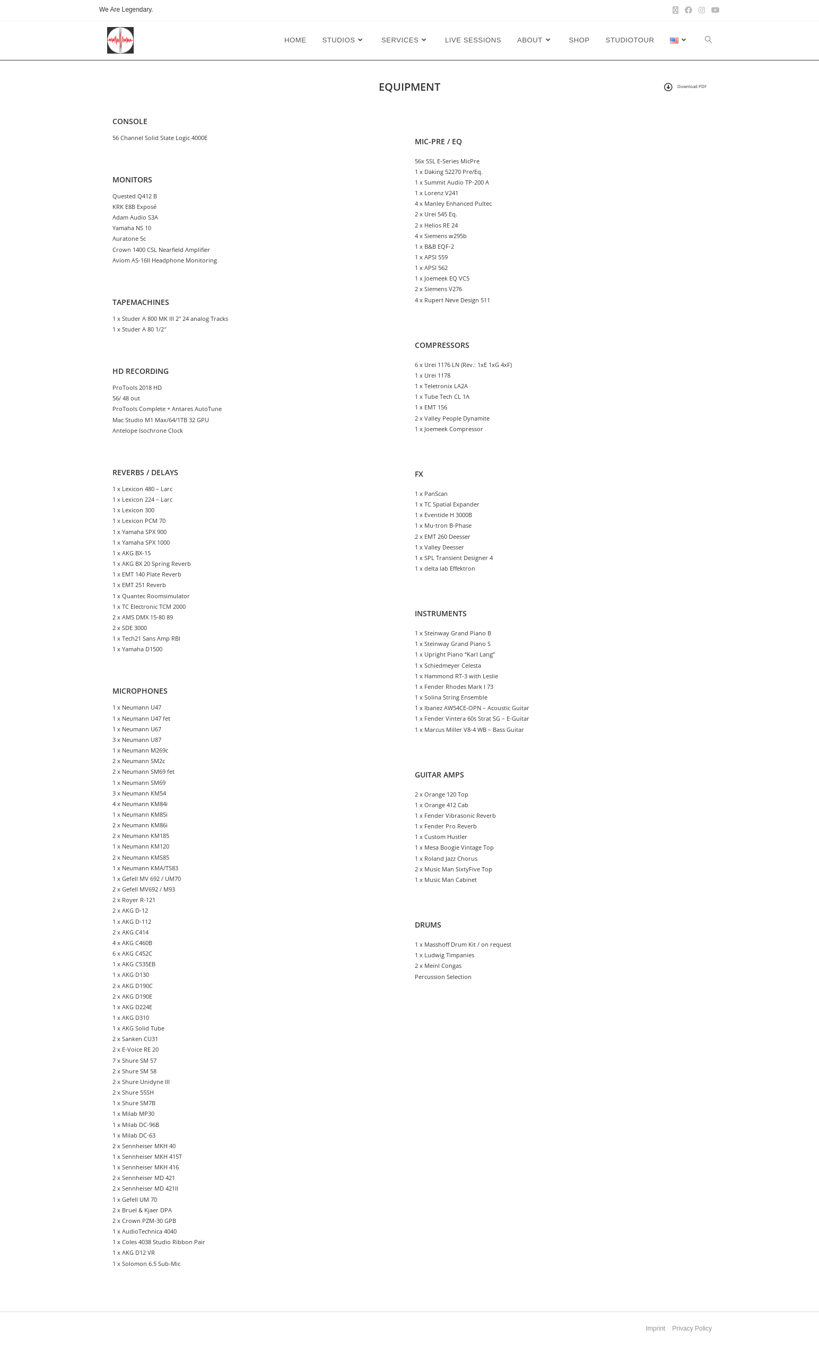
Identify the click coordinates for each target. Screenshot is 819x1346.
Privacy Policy (692, 1328)
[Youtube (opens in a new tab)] (714, 10)
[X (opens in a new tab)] (675, 10)
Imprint (656, 1328)
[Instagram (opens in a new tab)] (701, 10)
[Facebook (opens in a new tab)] (688, 10)
